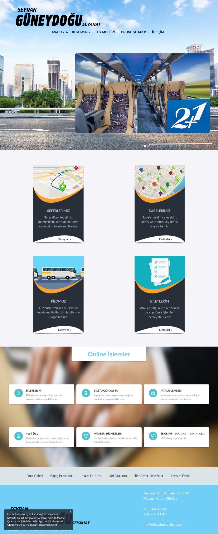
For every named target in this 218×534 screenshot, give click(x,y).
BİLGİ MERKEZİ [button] (106, 32)
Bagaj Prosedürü (62, 476)
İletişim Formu (181, 476)
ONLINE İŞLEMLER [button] (134, 32)
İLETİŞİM (158, 32)
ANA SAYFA (61, 32)
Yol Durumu (118, 476)
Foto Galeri (34, 476)
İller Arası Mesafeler (148, 476)
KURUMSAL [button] (81, 32)
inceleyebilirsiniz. (48, 524)
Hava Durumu (92, 476)
